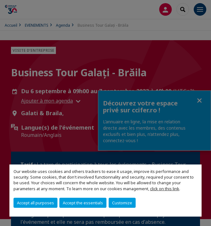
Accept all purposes (35, 203)
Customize (122, 203)
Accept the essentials (83, 203)
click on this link (164, 188)
